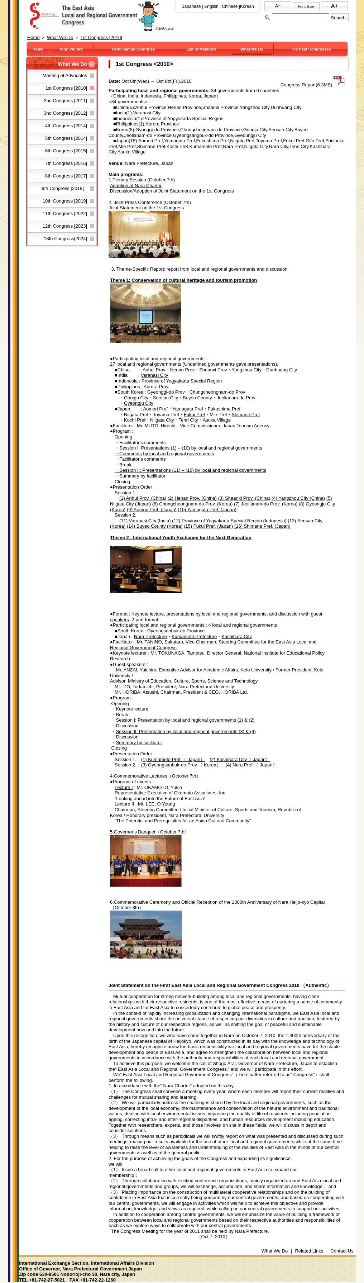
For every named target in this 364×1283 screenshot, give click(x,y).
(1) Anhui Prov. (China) (142, 498)
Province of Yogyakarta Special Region (182, 381)
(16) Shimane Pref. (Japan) (262, 526)
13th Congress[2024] (65, 238)
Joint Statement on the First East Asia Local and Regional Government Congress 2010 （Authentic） (220, 985)
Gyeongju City (138, 403)
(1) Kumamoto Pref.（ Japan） (173, 759)
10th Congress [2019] (65, 201)
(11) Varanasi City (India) (145, 520)
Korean (247, 6)
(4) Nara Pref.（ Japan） (251, 765)
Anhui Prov (154, 369)
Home (33, 37)
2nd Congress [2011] (65, 100)
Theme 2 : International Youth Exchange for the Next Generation (181, 537)
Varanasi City (154, 375)
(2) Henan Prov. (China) (192, 498)
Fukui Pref (194, 414)
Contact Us (341, 1251)
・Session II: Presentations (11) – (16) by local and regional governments (190, 470)
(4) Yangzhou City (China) (298, 498)
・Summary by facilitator (140, 476)
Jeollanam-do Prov (236, 397)
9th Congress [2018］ (64, 188)
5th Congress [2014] (66, 138)
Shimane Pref (246, 414)
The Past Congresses (311, 49)
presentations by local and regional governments (216, 614)
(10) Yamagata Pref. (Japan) (207, 509)
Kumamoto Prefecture (194, 636)
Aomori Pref (155, 409)
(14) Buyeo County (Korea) (154, 526)
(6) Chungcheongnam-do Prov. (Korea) (192, 504)
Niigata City (162, 420)
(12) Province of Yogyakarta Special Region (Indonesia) (229, 520)
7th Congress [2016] (66, 163)
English (211, 6)
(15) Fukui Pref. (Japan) (208, 526)
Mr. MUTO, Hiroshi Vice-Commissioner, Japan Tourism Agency (203, 425)
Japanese (191, 6)
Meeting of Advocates (65, 75)
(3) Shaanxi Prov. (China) (244, 498)
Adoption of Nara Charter (136, 185)
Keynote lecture (147, 614)
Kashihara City (236, 636)
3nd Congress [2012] (65, 113)
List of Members (201, 49)
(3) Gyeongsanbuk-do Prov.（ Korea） (181, 765)
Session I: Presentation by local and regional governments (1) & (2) (185, 720)
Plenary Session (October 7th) (143, 179)
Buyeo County (197, 397)
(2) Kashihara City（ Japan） (240, 759)
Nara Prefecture (150, 636)
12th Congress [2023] (65, 226)
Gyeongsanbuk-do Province (176, 630)
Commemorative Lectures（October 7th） (157, 776)
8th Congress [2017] (66, 176)
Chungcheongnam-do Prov (217, 392)
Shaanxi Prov (213, 369)
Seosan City (165, 397)
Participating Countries (133, 49)
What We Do (60, 37)
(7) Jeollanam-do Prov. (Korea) (266, 504)
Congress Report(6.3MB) (306, 84)
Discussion (127, 725)
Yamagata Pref (187, 409)
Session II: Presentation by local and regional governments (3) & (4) (186, 731)
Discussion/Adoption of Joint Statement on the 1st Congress (172, 191)
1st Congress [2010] (101, 37)
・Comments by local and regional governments (164, 453)
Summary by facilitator (139, 742)
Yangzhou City (247, 369)
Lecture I (124, 787)
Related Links (309, 1251)
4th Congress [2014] (66, 125)
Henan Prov (182, 369)
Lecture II (124, 804)
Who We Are (71, 49)
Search (338, 17)
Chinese (230, 6)
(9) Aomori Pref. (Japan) (152, 509)
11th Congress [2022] (65, 213)
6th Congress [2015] (66, 150)
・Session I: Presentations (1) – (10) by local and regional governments (188, 448)
